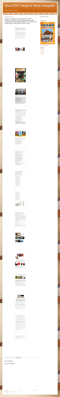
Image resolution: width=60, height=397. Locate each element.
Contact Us (52, 13)
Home (21, 390)
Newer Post (7, 390)
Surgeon (15, 13)
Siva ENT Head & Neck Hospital (30, 6)
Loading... (41, 18)
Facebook (42, 51)
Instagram (42, 49)
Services (31, 13)
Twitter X (42, 54)
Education (21, 13)
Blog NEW (6, 13)
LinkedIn (42, 52)
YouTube (35, 13)
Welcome (11, 13)
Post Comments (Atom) (12, 391)
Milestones (41, 13)
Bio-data (26, 13)
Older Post (34, 390)
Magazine (46, 13)
